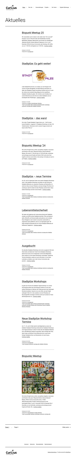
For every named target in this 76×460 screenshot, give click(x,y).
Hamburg (35, 104)
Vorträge (35, 412)
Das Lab (30, 7)
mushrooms (24, 106)
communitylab (27, 104)
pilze (32, 106)
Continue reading (48, 46)
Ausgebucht (28, 245)
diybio (32, 104)
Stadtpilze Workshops (34, 281)
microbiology (46, 104)
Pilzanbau (32, 305)
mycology (28, 106)
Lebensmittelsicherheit (35, 210)
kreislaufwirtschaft (40, 104)
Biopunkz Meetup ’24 (33, 145)
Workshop (40, 103)
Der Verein (54, 7)
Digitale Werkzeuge (64, 7)
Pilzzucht (44, 305)
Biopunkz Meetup (31, 356)
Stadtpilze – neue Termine (36, 176)
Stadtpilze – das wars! (34, 118)
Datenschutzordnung (52, 452)
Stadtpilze (35, 106)
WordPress (68, 452)
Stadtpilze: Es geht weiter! (36, 63)
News (23, 7)
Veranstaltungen (39, 7)
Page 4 (16, 427)
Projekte (46, 7)
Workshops (28, 306)
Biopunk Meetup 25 (33, 32)
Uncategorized (30, 51)
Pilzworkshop (39, 305)
